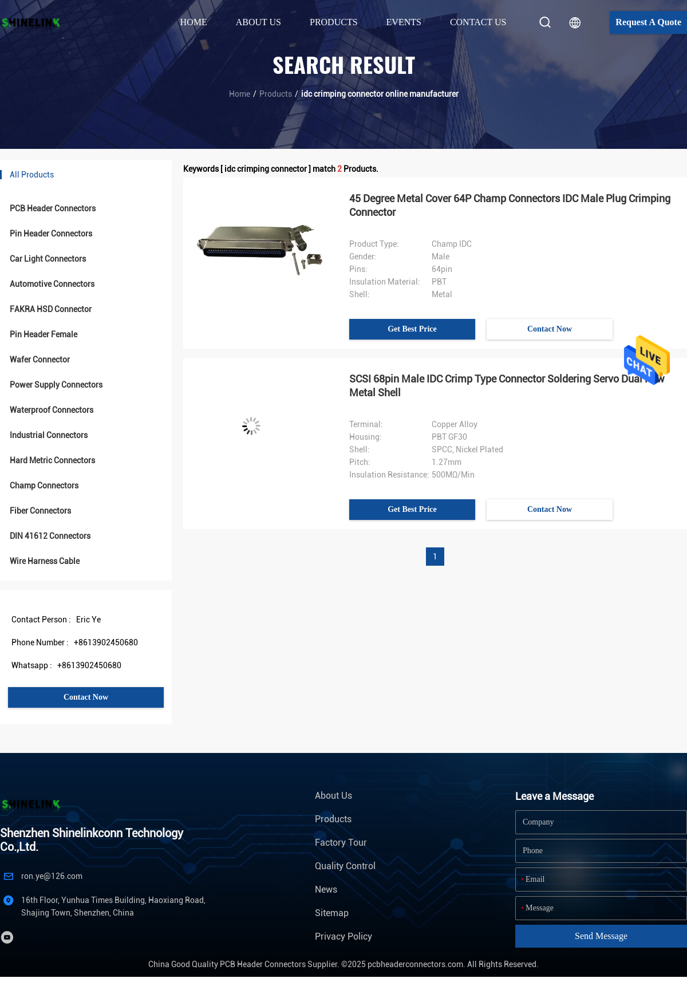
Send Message (601, 936)
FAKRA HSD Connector (51, 309)
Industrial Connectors (49, 435)
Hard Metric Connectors (52, 460)
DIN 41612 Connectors (50, 536)
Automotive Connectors (52, 284)
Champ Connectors (44, 485)
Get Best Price (412, 329)
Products (275, 93)
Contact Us (478, 22)
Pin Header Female (43, 334)
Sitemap (332, 913)
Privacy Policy (343, 936)
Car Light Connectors (48, 258)
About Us (333, 795)
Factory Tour (341, 842)
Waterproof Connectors (51, 410)
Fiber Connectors (40, 510)
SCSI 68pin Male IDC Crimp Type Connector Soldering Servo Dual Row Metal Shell (507, 386)
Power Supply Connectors (56, 384)
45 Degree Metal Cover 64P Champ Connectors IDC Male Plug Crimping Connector (509, 205)
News (326, 889)
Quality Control (345, 866)
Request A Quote (648, 22)
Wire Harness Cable (45, 561)
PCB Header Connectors (53, 208)
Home (193, 22)
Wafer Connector (40, 359)
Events (403, 22)
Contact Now (86, 697)
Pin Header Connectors (51, 233)
